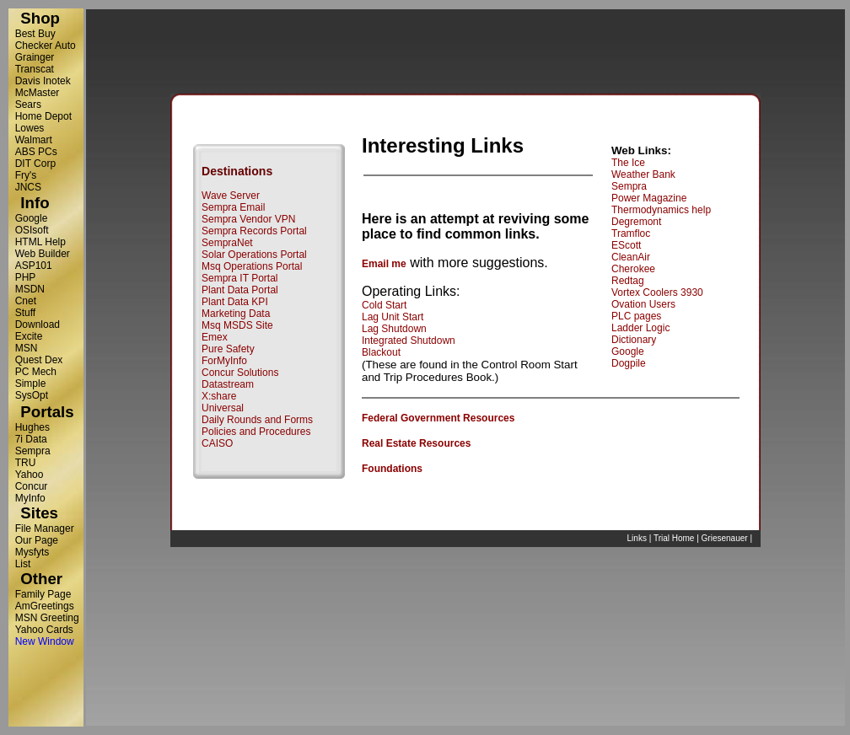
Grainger (35, 57)
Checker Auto (45, 45)
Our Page (36, 540)
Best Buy (35, 34)
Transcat (34, 69)
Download (37, 324)
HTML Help (40, 242)
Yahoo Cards (44, 630)
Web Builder (42, 254)
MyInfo (30, 498)
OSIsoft (32, 230)
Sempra (33, 451)
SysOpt (31, 395)
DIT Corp (35, 163)
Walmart (33, 140)
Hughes (32, 427)
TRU (25, 463)
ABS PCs (36, 152)
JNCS (28, 187)
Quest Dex (39, 360)
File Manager (44, 528)
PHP (25, 277)
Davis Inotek (43, 81)
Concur (31, 486)
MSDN (30, 289)
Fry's (26, 175)
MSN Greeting (47, 618)
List (23, 564)
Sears (28, 104)
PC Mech (35, 372)
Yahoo (29, 474)
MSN (26, 348)
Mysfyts (32, 552)
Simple (30, 383)
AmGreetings (44, 606)
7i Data (31, 439)
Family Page (43, 594)
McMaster (37, 93)
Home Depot (43, 116)
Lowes (30, 128)
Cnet (25, 301)
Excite (29, 336)
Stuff (25, 313)
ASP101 (33, 265)
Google (31, 218)
